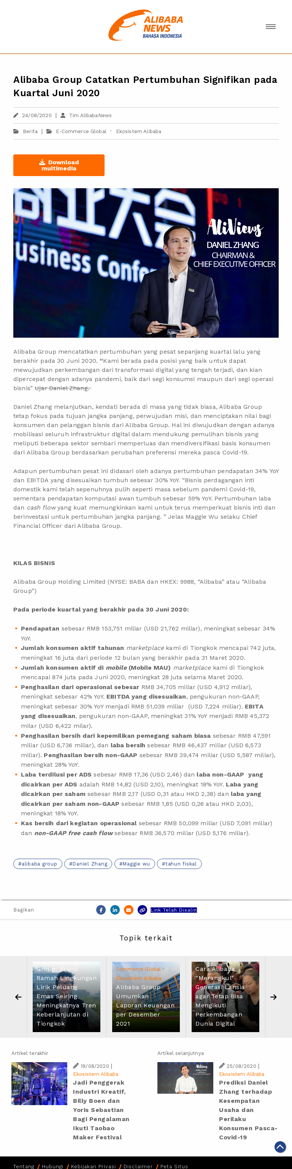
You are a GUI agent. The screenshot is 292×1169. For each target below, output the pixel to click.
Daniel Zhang (89, 864)
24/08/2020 (32, 115)
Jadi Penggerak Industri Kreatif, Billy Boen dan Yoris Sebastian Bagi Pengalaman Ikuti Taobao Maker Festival (101, 1110)
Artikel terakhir (29, 1053)
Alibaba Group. (99, 525)
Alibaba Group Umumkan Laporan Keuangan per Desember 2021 (145, 1005)
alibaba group (39, 864)
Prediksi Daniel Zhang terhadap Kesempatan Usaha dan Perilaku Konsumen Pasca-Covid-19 (248, 1110)
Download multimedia (59, 165)
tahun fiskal (181, 864)
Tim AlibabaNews (86, 115)
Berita (25, 131)
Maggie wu (136, 864)
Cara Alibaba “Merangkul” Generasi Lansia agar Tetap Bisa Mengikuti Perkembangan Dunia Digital (220, 996)
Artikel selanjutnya (180, 1053)
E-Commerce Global (81, 131)
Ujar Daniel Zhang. (63, 388)
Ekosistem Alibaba (139, 131)
